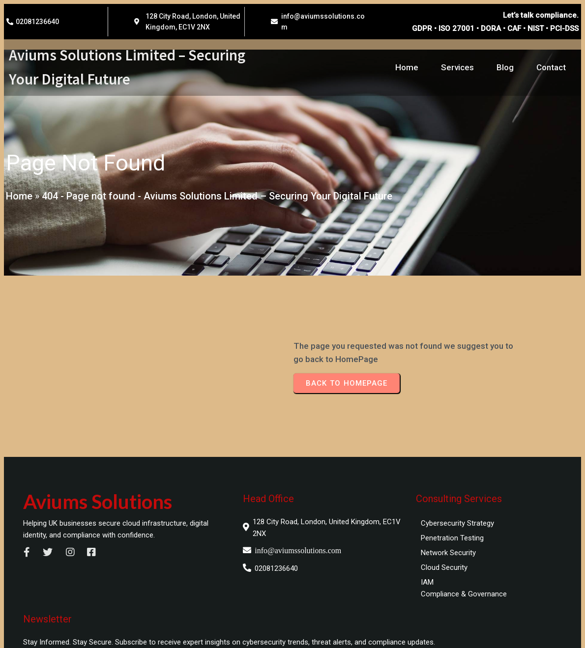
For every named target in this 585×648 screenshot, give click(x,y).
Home (18, 198)
